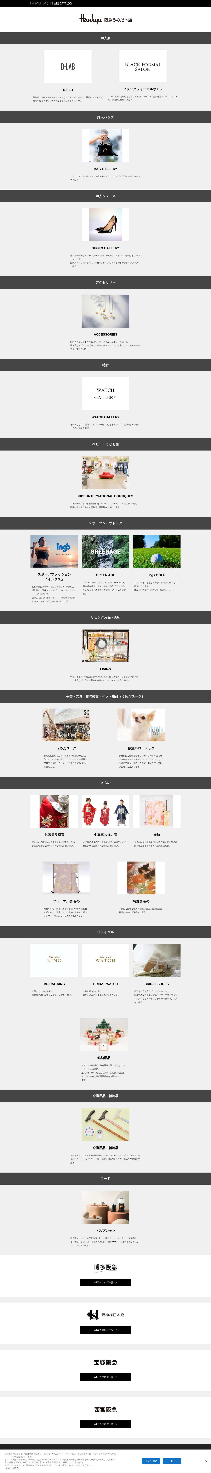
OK (172, 1461)
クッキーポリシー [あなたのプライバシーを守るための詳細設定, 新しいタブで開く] (13, 1468)
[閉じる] (206, 1461)
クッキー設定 (151, 1461)
